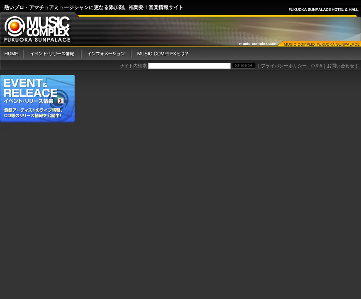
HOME (11, 53)
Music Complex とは (161, 53)
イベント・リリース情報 (52, 53)
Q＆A (316, 65)
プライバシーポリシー (284, 65)
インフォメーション (106, 53)
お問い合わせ (340, 65)
